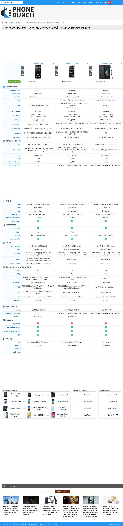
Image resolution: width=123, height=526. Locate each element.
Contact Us (42, 524)
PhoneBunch (15, 524)
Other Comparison (9, 390)
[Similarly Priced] (79, 100)
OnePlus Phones (80, 390)
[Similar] (47, 263)
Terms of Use (52, 524)
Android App (33, 524)
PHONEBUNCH (23, 12)
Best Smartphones (115, 524)
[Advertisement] (84, 12)
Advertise (24, 524)
